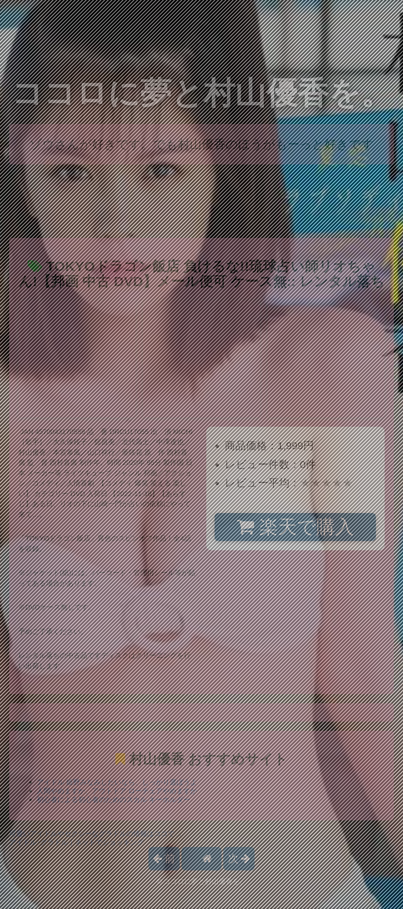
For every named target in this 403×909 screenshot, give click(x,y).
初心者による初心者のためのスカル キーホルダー (113, 799)
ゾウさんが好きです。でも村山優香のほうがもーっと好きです (202, 144)
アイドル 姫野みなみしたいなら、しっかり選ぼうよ (117, 782)
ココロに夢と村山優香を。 (201, 93)
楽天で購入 (295, 526)
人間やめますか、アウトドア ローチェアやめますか (117, 791)
